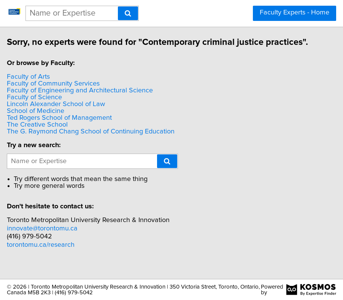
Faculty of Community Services (75, 92)
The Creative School (59, 133)
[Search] (128, 13)
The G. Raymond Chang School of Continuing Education (113, 140)
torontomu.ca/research (63, 253)
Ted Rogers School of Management (81, 126)
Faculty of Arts (50, 85)
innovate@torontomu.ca (64, 237)
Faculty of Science (56, 106)
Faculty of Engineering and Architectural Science (102, 99)
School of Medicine (57, 119)
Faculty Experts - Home (294, 12)
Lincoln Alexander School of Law (78, 113)
